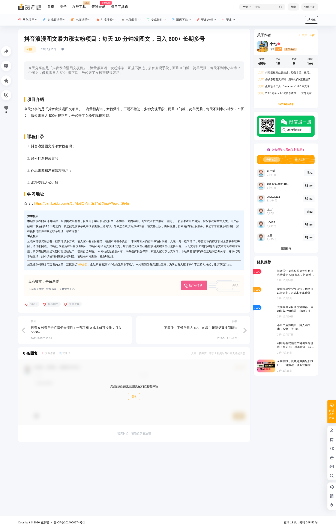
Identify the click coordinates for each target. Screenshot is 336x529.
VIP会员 (82, 332)
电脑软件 (131, 20)
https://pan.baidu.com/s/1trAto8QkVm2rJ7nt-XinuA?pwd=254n (81, 271)
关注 (302, 35)
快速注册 (309, 6)
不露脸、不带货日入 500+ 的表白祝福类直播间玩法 (200, 395)
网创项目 (28, 20)
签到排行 (286, 248)
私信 (312, 35)
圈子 (63, 7)
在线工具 (79, 5)
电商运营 (81, 20)
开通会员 (98, 5)
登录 (293, 6)
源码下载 (181, 20)
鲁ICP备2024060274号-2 (69, 522)
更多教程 (206, 20)
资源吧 (44, 522)
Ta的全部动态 (286, 104)
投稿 (311, 19)
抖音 (30, 49)
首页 (50, 7)
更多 (229, 20)
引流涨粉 (106, 20)
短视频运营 (54, 20)
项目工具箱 (119, 7)
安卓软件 (156, 20)
